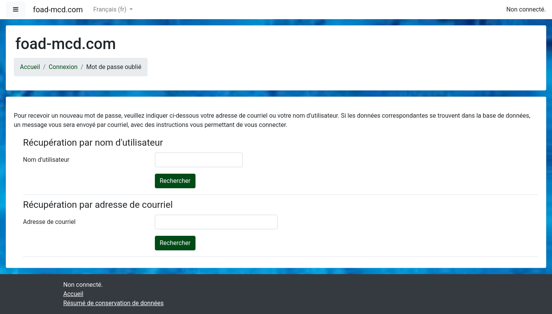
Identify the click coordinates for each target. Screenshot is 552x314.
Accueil (30, 67)
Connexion (63, 67)
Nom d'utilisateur (46, 159)
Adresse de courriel (49, 221)
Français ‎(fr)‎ (110, 9)
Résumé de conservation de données (113, 303)
